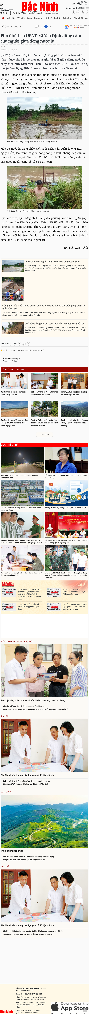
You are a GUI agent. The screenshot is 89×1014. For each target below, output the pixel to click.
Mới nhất (11, 18)
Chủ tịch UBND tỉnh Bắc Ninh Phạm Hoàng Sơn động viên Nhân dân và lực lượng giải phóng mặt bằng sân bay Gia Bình (66, 575)
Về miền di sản (24, 18)
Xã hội (57, 18)
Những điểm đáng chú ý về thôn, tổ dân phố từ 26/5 (65, 508)
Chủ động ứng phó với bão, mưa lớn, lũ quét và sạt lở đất (54, 323)
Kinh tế (48, 18)
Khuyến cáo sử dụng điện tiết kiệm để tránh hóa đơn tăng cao (27, 934)
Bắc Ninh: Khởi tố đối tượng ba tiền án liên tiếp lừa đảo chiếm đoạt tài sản (32, 931)
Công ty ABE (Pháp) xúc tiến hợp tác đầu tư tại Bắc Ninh (24, 784)
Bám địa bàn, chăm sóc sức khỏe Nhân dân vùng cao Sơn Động (27, 857)
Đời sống (67, 18)
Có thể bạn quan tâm (12, 369)
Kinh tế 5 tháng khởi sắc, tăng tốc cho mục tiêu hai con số (25, 781)
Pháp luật (78, 18)
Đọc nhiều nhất (10, 445)
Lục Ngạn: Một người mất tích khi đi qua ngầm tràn (52, 261)
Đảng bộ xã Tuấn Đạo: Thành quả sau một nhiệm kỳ (23, 706)
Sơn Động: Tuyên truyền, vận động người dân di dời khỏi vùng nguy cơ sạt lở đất (34, 709)
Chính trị (38, 18)
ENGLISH (4, 13)
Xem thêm (44, 434)
